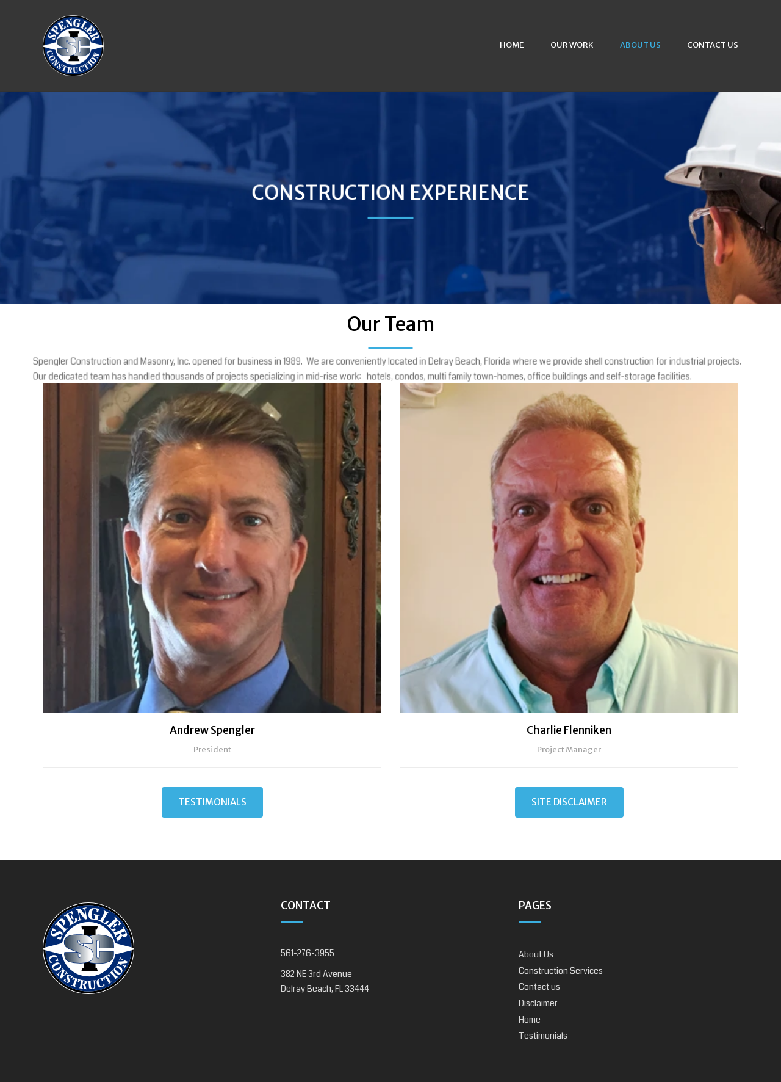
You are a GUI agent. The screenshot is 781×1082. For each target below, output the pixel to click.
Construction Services (561, 971)
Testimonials (212, 802)
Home (512, 45)
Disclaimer (538, 1003)
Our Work (572, 45)
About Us (640, 45)
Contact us (712, 45)
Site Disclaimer (569, 802)
